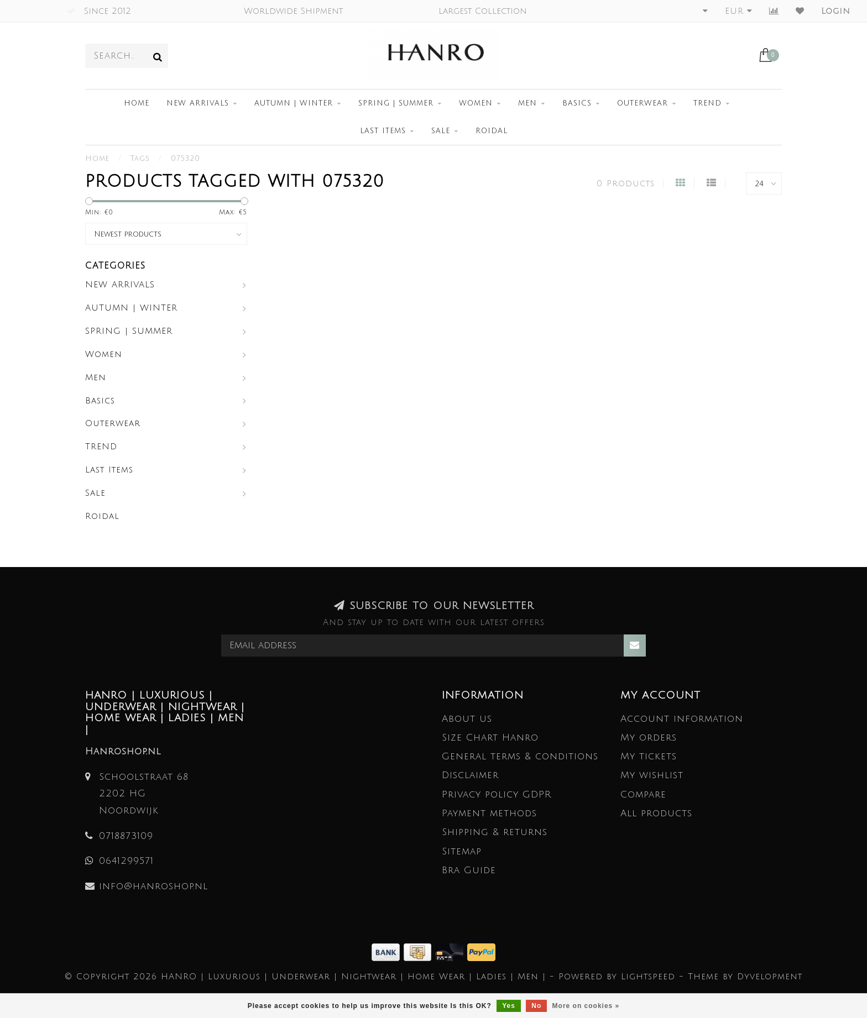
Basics (577, 103)
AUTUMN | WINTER (293, 103)
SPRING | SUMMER (395, 103)
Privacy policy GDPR (496, 794)
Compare (643, 794)
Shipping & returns (494, 832)
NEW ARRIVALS (197, 103)
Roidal (492, 131)
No (536, 1006)
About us (467, 718)
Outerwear (642, 103)
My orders (648, 737)
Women (476, 103)
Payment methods (489, 813)
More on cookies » (586, 1006)
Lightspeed (648, 976)
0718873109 (126, 836)
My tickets (648, 756)
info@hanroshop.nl (153, 886)
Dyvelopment (769, 976)
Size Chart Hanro (490, 737)
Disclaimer (470, 775)
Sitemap (462, 851)
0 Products (626, 183)
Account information (681, 718)
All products (656, 813)
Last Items (383, 131)
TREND (707, 103)
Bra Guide (469, 870)
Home (136, 103)
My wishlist (651, 775)
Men (527, 103)
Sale (440, 131)
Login (835, 11)
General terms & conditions (520, 756)
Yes (508, 1006)
